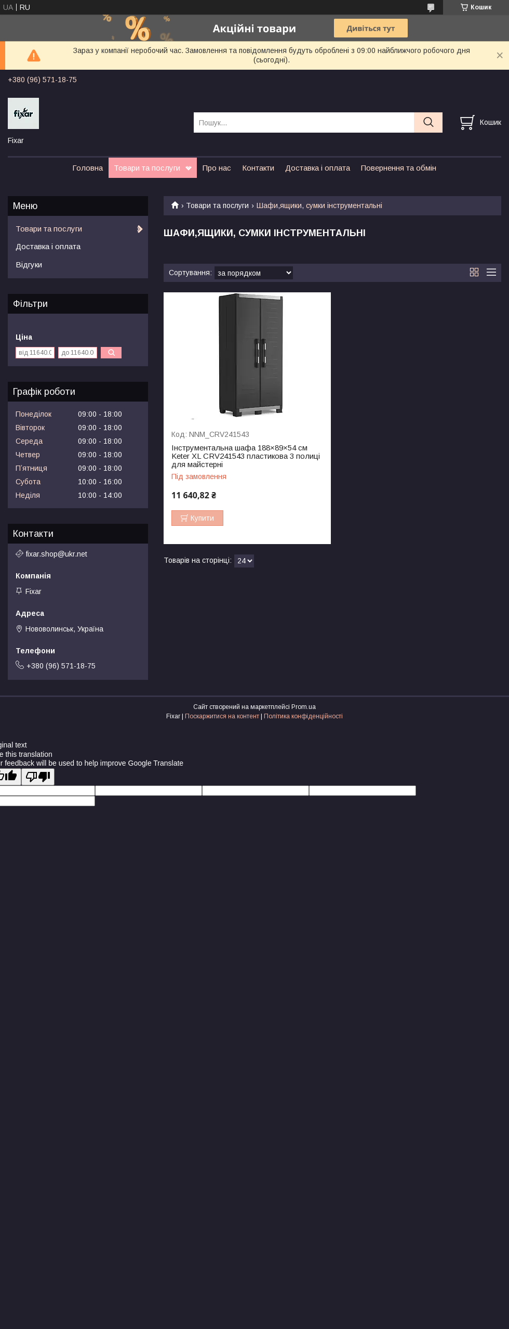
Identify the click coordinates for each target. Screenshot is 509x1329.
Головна (87, 167)
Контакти (258, 167)
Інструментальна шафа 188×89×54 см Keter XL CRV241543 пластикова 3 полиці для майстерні (245, 456)
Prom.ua (303, 707)
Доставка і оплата (317, 167)
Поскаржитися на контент (222, 716)
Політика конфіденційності (303, 716)
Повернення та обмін (398, 167)
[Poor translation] (38, 776)
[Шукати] (428, 122)
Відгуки (29, 264)
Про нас (217, 167)
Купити (202, 518)
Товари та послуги (147, 167)
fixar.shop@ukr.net (56, 554)
